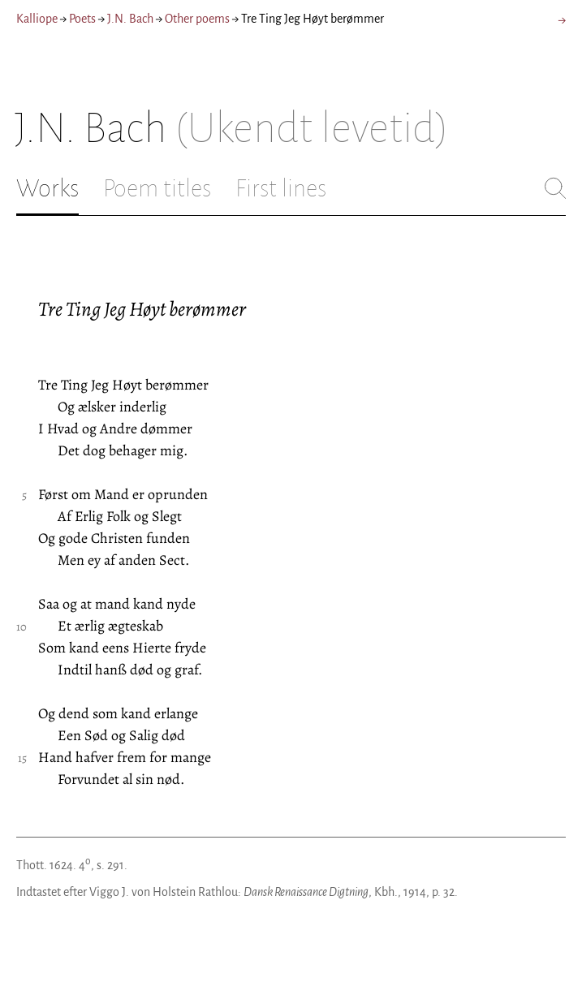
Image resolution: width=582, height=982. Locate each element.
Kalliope (37, 18)
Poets (82, 18)
